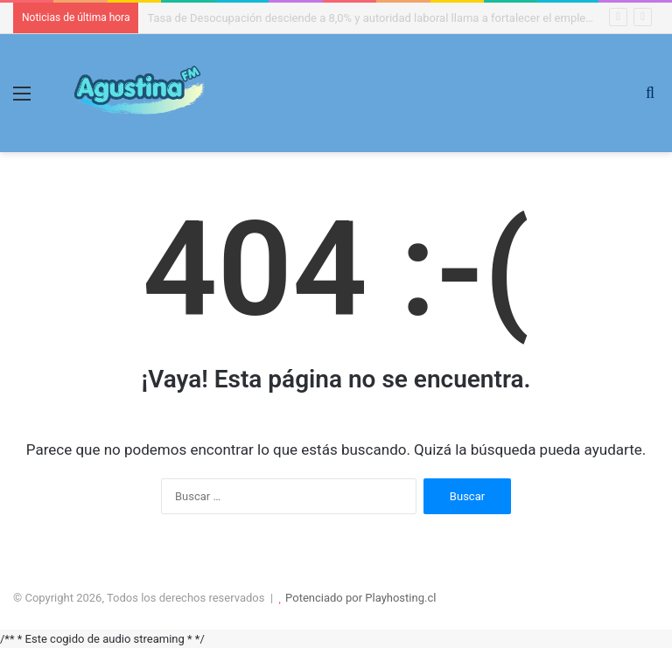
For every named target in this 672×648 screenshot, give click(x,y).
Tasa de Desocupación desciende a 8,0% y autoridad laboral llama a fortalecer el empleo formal (387, 17)
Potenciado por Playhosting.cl (360, 597)
